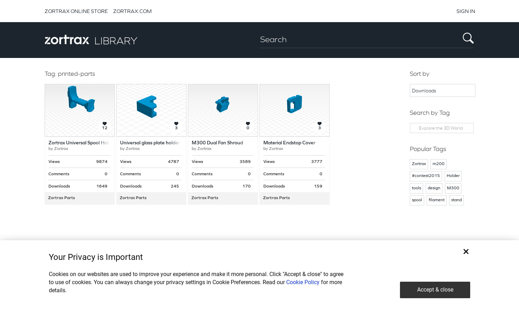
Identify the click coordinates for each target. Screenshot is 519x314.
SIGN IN (465, 11)
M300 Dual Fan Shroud (217, 143)
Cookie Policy (303, 282)
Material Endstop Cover (289, 143)
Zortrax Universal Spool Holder (82, 143)
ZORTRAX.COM (132, 11)
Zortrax (61, 149)
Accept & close (435, 289)
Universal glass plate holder (150, 143)
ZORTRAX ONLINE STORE (76, 11)
